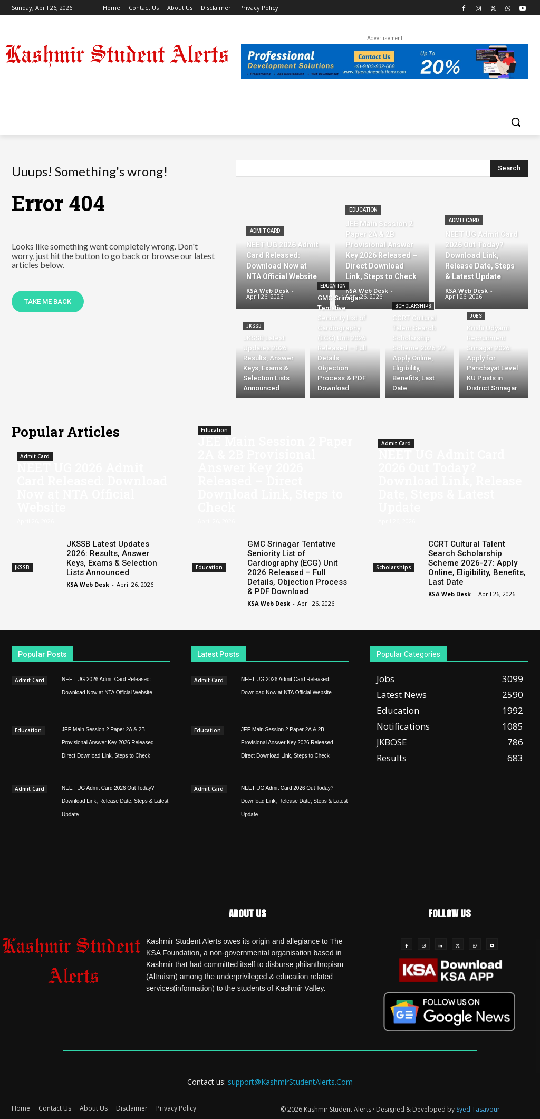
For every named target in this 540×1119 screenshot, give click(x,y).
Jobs (475, 316)
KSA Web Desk (87, 584)
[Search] (509, 168)
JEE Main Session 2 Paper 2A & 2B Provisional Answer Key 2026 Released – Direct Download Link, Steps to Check (275, 474)
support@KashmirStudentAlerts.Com (290, 1082)
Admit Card (265, 231)
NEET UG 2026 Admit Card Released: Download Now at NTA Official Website (92, 487)
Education (363, 210)
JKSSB (254, 326)
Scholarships (413, 306)
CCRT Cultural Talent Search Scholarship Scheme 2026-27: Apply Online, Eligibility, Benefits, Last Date (477, 563)
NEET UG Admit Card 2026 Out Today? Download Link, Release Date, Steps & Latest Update (450, 480)
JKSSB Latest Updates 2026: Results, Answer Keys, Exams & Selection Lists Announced (111, 558)
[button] (515, 122)
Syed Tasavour (478, 1109)
